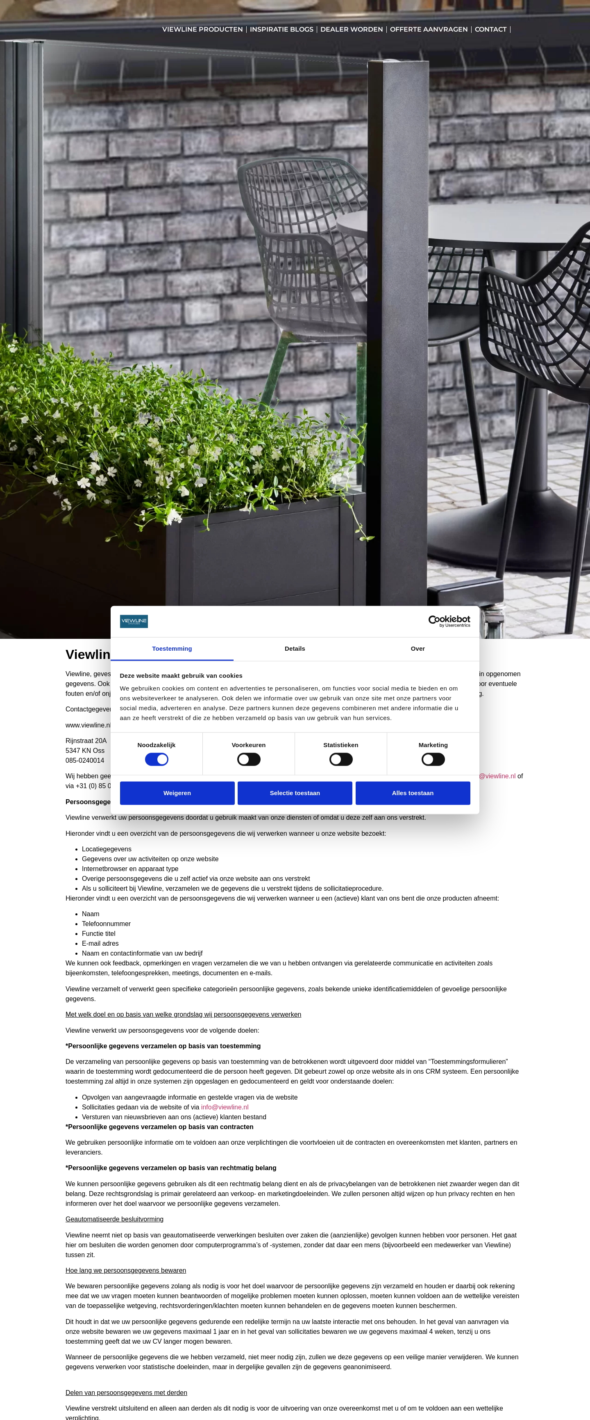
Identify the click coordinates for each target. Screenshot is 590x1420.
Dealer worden (351, 29)
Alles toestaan (413, 792)
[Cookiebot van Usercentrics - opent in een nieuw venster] (434, 621)
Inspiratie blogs (281, 29)
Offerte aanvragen (429, 29)
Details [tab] (295, 648)
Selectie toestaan (295, 792)
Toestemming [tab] (172, 648)
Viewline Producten (202, 29)
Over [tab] (418, 648)
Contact (491, 29)
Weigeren (177, 792)
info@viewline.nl (492, 776)
